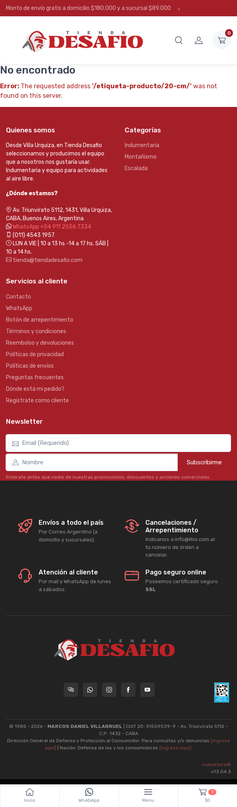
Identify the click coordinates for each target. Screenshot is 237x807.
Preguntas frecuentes (35, 377)
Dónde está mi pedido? (35, 389)
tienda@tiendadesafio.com (44, 260)
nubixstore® (216, 764)
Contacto (18, 296)
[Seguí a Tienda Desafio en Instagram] (109, 690)
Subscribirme (204, 462)
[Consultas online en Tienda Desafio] (71, 690)
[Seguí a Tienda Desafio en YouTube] (147, 690)
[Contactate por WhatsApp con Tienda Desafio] (90, 690)
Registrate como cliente (37, 400)
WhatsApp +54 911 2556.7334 (52, 226)
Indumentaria (142, 145)
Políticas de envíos (30, 366)
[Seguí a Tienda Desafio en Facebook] (128, 690)
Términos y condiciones (36, 331)
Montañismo (141, 156)
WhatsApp (19, 308)
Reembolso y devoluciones (40, 342)
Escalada (136, 168)
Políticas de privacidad (35, 354)
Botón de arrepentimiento (39, 319)
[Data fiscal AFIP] (221, 692)
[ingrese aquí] (175, 748)
